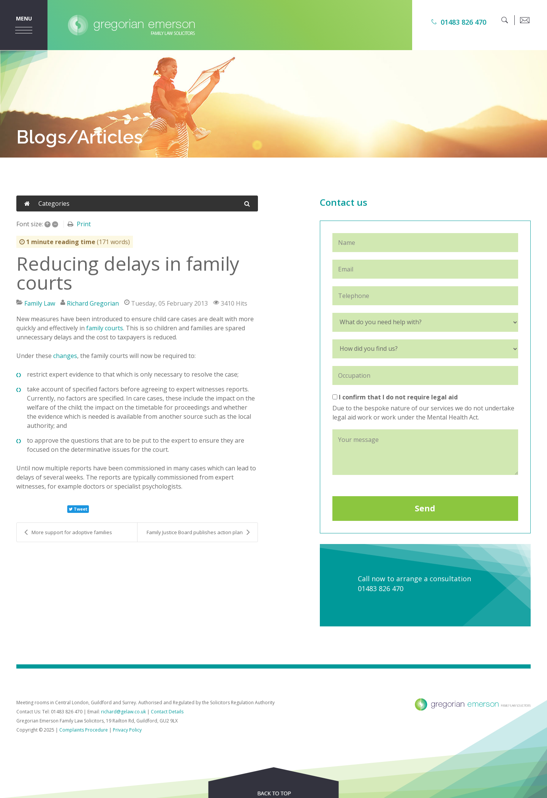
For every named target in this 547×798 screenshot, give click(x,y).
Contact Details (167, 711)
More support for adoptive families (68, 532)
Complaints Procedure (83, 730)
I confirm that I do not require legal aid (395, 397)
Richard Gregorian (93, 303)
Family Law (39, 303)
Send (425, 508)
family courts (104, 328)
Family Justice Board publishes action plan (198, 532)
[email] (524, 20)
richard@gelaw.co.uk (123, 711)
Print (84, 224)
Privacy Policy (127, 730)
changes (65, 356)
